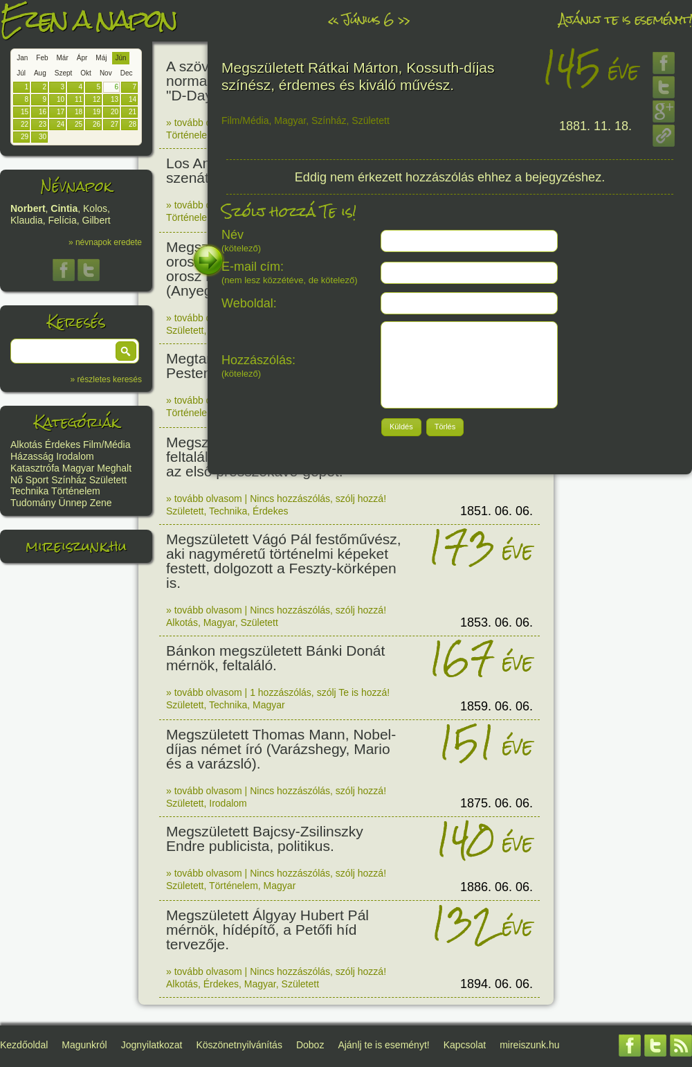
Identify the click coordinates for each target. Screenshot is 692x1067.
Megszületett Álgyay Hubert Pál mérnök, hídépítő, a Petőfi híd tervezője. (267, 929)
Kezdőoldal (24, 1044)
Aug (40, 73)
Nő (16, 479)
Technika (29, 490)
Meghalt (114, 468)
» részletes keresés (106, 379)
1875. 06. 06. (496, 803)
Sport (37, 479)
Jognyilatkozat (152, 1044)
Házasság (31, 456)
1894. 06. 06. (496, 984)
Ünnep (73, 502)
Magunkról (84, 1044)
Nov (106, 73)
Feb (42, 58)
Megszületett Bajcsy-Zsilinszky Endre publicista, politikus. (264, 838)
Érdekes (62, 444)
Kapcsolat (465, 1044)
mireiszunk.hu (76, 546)
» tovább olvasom (204, 122)
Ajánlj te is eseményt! (625, 19)
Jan (22, 58)
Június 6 (368, 19)
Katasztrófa (35, 468)
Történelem (75, 490)
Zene (101, 502)
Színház (68, 479)
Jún (120, 58)
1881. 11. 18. (595, 126)
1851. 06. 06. (496, 511)
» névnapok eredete (105, 242)
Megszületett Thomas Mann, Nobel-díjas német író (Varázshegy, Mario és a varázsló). (281, 749)
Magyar (78, 468)
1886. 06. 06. (496, 887)
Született (108, 479)
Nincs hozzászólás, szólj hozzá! (318, 498)
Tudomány (33, 502)
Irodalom (74, 456)
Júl (21, 73)
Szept (64, 73)
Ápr (82, 58)
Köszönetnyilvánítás (239, 1044)
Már (63, 58)
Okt (85, 73)
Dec (126, 73)
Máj (101, 58)
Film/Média (106, 444)
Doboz (310, 1044)
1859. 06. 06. (496, 706)
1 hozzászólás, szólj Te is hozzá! (320, 692)
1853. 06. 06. (496, 622)
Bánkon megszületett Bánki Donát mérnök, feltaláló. (275, 657)
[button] (126, 351)
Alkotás (26, 444)
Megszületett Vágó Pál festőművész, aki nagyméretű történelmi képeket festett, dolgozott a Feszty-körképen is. (283, 561)
